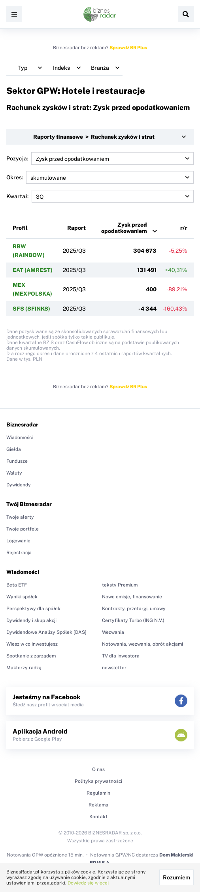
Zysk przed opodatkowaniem (124, 228)
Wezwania (113, 632)
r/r (183, 228)
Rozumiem (176, 877)
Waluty (14, 473)
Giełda (13, 449)
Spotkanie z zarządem (31, 656)
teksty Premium (120, 585)
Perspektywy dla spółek (33, 608)
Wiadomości (19, 437)
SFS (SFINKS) (31, 308)
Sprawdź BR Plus (128, 47)
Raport (76, 228)
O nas (98, 769)
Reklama (98, 805)
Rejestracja (19, 552)
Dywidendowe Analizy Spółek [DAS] (46, 632)
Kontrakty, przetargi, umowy (134, 608)
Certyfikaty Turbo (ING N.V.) (133, 620)
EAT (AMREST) (33, 270)
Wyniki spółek (22, 597)
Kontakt (98, 816)
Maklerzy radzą (24, 667)
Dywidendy (18, 485)
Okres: (100, 177)
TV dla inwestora (121, 656)
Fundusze (17, 461)
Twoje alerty (20, 517)
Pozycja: (100, 158)
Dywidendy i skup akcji (31, 620)
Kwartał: (100, 196)
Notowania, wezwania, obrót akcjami (142, 644)
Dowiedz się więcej (88, 883)
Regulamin (98, 793)
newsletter (114, 667)
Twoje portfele (22, 529)
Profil (20, 228)
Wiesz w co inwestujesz (32, 644)
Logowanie (18, 541)
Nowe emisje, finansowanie (132, 597)
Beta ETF (16, 585)
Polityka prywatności (98, 781)
